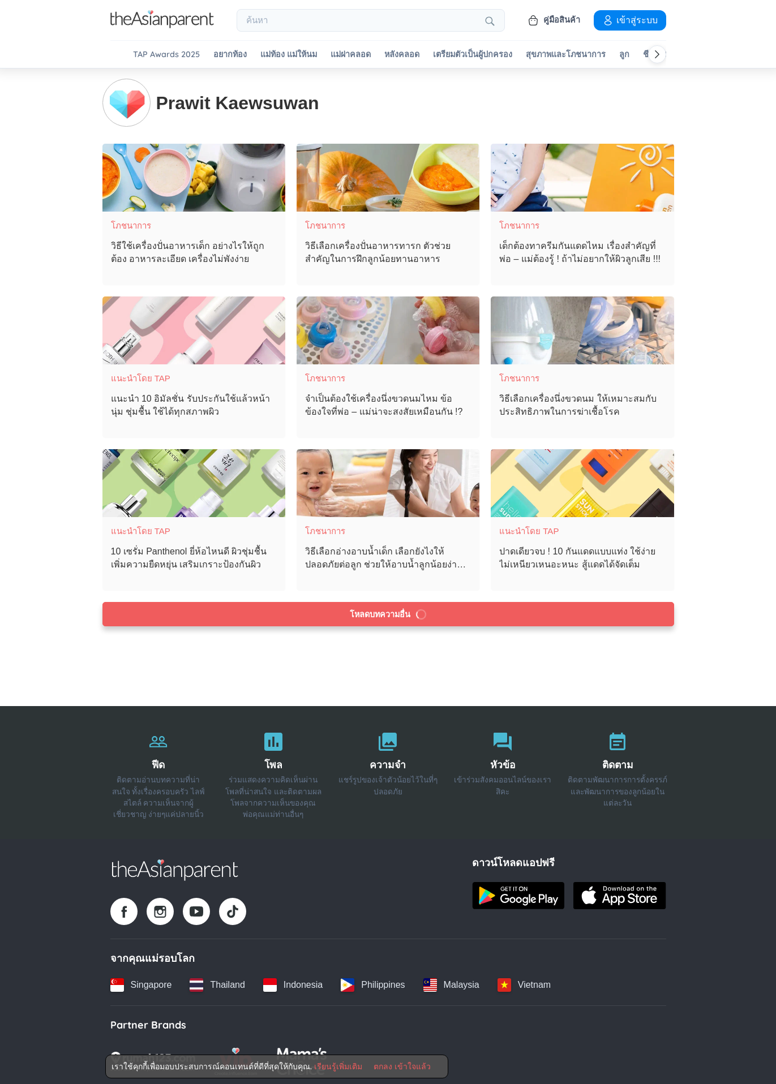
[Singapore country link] (141, 983)
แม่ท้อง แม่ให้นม (288, 54)
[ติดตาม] (617, 771)
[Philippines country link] (373, 983)
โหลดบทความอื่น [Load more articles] (388, 613)
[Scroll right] (657, 54)
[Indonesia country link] (293, 983)
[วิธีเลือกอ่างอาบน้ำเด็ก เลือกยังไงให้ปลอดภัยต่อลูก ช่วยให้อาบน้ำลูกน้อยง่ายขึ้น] (388, 482)
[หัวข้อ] (503, 771)
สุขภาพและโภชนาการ (566, 54)
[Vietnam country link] (524, 983)
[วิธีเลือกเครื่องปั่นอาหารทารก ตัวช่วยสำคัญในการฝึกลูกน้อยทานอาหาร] (388, 176)
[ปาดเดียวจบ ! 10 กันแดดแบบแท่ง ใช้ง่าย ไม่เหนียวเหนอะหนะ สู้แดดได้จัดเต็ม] (582, 482)
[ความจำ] (388, 771)
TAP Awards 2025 (166, 54)
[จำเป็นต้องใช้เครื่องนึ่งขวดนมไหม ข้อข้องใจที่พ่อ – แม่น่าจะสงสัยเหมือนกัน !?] (388, 329)
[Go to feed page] (162, 25)
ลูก (624, 54)
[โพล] (273, 771)
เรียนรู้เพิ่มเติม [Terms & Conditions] (338, 1066)
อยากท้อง (230, 54)
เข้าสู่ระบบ (630, 19)
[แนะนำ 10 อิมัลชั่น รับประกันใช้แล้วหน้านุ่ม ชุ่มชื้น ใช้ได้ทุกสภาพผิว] (193, 329)
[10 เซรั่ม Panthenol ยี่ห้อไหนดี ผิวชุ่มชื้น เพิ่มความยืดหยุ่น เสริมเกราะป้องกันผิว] (193, 482)
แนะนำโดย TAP (140, 377)
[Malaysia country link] (451, 983)
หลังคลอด (401, 54)
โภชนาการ (131, 224)
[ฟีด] (158, 771)
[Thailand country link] (217, 983)
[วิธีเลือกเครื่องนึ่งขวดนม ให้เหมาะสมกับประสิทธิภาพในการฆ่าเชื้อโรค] (582, 329)
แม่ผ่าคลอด (351, 54)
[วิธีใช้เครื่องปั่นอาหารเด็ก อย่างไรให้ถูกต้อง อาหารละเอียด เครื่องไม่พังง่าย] (193, 176)
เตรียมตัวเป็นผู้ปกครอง (472, 54)
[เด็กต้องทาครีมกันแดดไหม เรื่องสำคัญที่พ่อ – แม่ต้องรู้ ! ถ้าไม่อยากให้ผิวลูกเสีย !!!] (582, 176)
